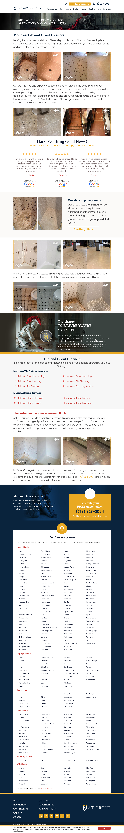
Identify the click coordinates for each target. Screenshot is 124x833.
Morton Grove (69, 576)
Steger (88, 586)
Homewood (45, 602)
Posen (66, 640)
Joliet (43, 781)
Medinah (67, 657)
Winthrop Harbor (92, 749)
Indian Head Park (47, 605)
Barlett (21, 664)
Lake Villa (67, 717)
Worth (88, 640)
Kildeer (43, 621)
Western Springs (92, 621)
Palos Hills (67, 627)
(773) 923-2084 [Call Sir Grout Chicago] (102, 3)
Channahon (23, 781)
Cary (43, 760)
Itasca (43, 677)
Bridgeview (23, 583)
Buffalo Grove (24, 727)
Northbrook (68, 592)
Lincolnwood (46, 646)
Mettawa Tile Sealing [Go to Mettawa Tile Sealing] (28, 386)
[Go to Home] (28, 7)
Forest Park (45, 551)
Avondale (22, 557)
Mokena (67, 771)
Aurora (21, 661)
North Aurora (69, 700)
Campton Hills (24, 703)
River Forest (68, 650)
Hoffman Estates (47, 596)
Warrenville (68, 686)
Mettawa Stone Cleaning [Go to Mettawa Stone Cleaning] (30, 398)
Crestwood (23, 621)
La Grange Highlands (49, 627)
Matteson (67, 557)
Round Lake (90, 721)
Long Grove (68, 733)
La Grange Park (47, 631)
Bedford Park (24, 567)
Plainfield (89, 768)
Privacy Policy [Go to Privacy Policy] (78, 827)
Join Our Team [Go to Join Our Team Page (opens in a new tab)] (47, 808)
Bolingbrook (23, 774)
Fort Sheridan (24, 740)
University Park (91, 777)
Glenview (44, 564)
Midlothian (68, 573)
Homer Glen (45, 777)
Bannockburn (24, 721)
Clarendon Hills (24, 683)
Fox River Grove (69, 760)
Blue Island (23, 580)
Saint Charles (69, 707)
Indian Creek (46, 733)
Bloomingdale (24, 673)
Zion (87, 752)
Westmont (90, 664)
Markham (67, 554)
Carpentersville (24, 707)
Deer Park (22, 627)
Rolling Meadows (92, 564)
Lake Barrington (47, 749)
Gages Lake (23, 746)
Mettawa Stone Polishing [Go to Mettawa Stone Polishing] (79, 403)
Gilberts (44, 707)
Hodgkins (44, 592)
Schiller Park (90, 576)
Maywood (67, 561)
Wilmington (90, 781)
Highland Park (46, 727)
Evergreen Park (24, 646)
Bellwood (22, 570)
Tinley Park (90, 611)
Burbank (22, 592)
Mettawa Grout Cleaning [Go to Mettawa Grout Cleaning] (79, 376)
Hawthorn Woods (48, 724)
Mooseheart (68, 697)
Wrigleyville (90, 643)
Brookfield (22, 589)
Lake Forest (68, 714)
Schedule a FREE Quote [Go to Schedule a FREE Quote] (80, 4)
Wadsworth (90, 740)
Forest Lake (23, 737)
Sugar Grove (91, 697)
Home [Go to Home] (16, 800)
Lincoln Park (45, 643)
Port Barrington (70, 752)
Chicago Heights (25, 602)
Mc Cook (67, 564)
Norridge (67, 586)
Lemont (44, 640)
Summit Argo (91, 602)
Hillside (43, 589)
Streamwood (91, 596)
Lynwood (44, 650)
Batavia (22, 667)
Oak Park (67, 608)
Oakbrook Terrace (71, 673)
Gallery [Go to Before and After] (76, 9)
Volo (88, 737)
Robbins (89, 561)
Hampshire (68, 694)
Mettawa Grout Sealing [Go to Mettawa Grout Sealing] (29, 381)
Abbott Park (23, 714)
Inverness (44, 608)
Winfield (89, 673)
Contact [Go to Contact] (107, 9)
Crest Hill (22, 784)
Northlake (67, 599)
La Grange (45, 624)
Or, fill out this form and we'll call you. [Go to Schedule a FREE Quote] (90, 516)
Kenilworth (45, 618)
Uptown (89, 615)
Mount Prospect (70, 580)
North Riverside (69, 589)
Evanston (22, 643)
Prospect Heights (70, 643)
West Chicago (91, 661)
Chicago (22, 599)
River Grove (90, 551)
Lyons (66, 551)
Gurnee (44, 717)
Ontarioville (68, 677)
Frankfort (44, 774)
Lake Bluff (45, 752)
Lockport (44, 784)
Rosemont (90, 567)
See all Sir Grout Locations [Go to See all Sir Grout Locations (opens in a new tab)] (51, 789)
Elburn (43, 697)
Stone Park (90, 592)
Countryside (23, 618)
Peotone (67, 784)
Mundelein (67, 740)
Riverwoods (90, 717)
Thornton (89, 608)
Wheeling (89, 624)
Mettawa (67, 737)
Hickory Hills (45, 586)
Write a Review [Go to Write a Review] (66, 4)
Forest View (45, 554)
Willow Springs (91, 631)
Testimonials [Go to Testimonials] (95, 9)
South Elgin (90, 694)
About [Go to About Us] (84, 9)
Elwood (44, 771)
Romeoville (90, 771)
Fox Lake (22, 743)
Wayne (89, 657)
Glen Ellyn (44, 667)
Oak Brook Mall (69, 670)
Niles (65, 583)
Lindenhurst (68, 730)
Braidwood (23, 777)
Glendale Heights (47, 670)
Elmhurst (44, 661)
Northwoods (68, 664)
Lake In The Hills (92, 760)
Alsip (20, 551)
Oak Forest (68, 602)
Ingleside (44, 737)
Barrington (23, 561)
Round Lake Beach (93, 724)
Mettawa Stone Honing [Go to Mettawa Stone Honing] (29, 403)
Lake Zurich (68, 721)
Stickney (89, 589)
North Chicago (69, 746)
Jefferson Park (46, 611)
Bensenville (23, 670)
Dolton (21, 634)
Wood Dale (90, 677)
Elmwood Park (24, 640)
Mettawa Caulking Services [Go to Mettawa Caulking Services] (80, 386)
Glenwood (45, 567)
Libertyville (68, 724)
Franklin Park (46, 557)
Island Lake (45, 740)
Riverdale (90, 554)
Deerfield (22, 733)
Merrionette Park (70, 570)
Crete (21, 624)
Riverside (89, 557)
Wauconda (90, 743)
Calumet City (24, 596)
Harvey (44, 580)
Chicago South (24, 608)
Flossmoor (22, 650)
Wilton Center (91, 784)
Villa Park (67, 683)
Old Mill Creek (69, 749)
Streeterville (90, 599)
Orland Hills (68, 615)
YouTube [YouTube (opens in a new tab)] (57, 816)
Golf (42, 573)
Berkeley (22, 573)
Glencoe (44, 561)
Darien (21, 686)
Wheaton (89, 667)
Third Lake (90, 727)
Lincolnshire (68, 727)
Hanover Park (46, 576)
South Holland (91, 583)
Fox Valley (45, 664)
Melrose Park (69, 567)
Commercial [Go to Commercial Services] (65, 9)
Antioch (21, 717)
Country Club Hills (25, 615)
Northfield (67, 596)
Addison (22, 657)
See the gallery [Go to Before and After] (83, 229)
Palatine (67, 621)
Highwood (45, 730)
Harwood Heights (48, 583)
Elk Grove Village (25, 637)
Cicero (21, 611)
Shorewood (90, 774)
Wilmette (89, 634)
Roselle (66, 680)
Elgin (43, 700)
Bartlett (21, 564)
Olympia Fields (69, 611)
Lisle (42, 683)
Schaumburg (91, 573)
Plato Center (68, 703)
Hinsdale (44, 673)
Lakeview (44, 634)
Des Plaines (23, 631)
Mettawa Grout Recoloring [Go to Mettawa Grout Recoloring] (31, 376)
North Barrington (70, 743)
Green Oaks (45, 714)
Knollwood (45, 746)
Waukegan (90, 746)
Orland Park (68, 618)
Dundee (44, 694)
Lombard (44, 686)
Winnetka (89, 637)
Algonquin (22, 760)
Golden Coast (46, 570)
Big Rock (22, 700)
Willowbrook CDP (92, 670)
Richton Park (68, 646)
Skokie (88, 580)
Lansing (44, 637)
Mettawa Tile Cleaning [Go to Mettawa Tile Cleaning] (77, 381)
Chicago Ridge (24, 605)
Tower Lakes (91, 730)
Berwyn (21, 576)
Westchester (91, 618)
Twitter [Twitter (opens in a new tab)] (51, 816)
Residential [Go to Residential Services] (52, 9)
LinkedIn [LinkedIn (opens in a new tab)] (62, 816)
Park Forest (68, 634)
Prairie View (90, 714)
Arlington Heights (25, 554)
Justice (43, 615)
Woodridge (90, 680)
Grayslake (22, 749)
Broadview (23, 586)
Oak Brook (68, 667)
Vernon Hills (90, 733)
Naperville (67, 661)
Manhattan (68, 768)
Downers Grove (47, 657)
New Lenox (68, 781)
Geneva (44, 703)
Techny (89, 605)
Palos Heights (69, 624)
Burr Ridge (22, 677)
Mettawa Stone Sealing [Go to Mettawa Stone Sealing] (78, 398)
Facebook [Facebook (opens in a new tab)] (46, 816)
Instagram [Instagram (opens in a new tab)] (41, 816)
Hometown (45, 599)
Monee (66, 774)
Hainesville (45, 721)
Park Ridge (68, 637)
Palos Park (68, 631)
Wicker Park (90, 627)
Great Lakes (23, 752)
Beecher (22, 771)
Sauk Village (91, 570)
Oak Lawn (67, 605)
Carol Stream (24, 680)
